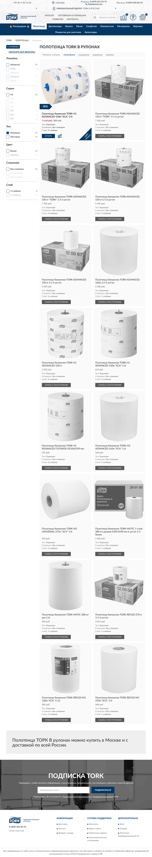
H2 (11, 99)
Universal (14, 77)
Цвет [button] (9, 144)
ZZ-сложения (16, 177)
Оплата (62, 829)
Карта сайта (95, 829)
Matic (13, 69)
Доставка (63, 824)
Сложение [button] (12, 163)
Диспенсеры (55, 26)
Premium (14, 73)
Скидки (123, 829)
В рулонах (15, 133)
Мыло (79, 26)
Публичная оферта (98, 833)
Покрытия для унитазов (68, 32)
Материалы (123, 26)
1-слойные (15, 195)
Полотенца (39, 26)
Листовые (15, 137)
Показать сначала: (51, 55)
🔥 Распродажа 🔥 (20, 26)
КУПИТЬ (48, 136)
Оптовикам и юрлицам (72, 16)
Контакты (72, 19)
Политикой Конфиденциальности (77, 797)
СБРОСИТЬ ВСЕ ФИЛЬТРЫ (22, 52)
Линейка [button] (11, 58)
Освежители (107, 26)
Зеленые (14, 155)
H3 (11, 103)
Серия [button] (10, 88)
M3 (12, 115)
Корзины (138, 26)
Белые (13, 151)
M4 (12, 119)
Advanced (15, 65)
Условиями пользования (103, 797)
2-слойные (15, 191)
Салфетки (91, 26)
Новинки (57, 19)
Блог (122, 824)
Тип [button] (8, 126)
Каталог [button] (49, 16)
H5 (11, 107)
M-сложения (16, 173)
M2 (12, 111)
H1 (11, 95)
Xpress (13, 81)
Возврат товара (65, 833)
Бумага (69, 26)
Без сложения (17, 169)
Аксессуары (91, 32)
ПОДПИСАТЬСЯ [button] (103, 790)
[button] (94, 4)
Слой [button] (9, 185)
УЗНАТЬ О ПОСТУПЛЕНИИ (109, 136)
